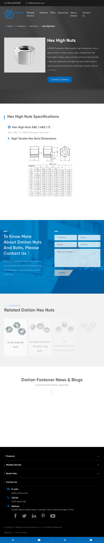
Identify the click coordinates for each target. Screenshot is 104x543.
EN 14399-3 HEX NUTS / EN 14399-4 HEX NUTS (40, 345)
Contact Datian (60, 79)
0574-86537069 (14, 3)
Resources (63, 12)
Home (10, 26)
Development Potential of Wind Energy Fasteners (73, 433)
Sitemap (8, 532)
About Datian (74, 14)
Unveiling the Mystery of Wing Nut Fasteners (21, 433)
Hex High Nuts (48, 26)
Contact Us (86, 14)
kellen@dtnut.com (37, 3)
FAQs (52, 12)
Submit (62, 272)
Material (44, 12)
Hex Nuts (34, 26)
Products (19, 12)
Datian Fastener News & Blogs (52, 380)
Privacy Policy (21, 532)
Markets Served (30, 14)
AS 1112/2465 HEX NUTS (15, 343)
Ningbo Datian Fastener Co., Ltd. (30, 527)
